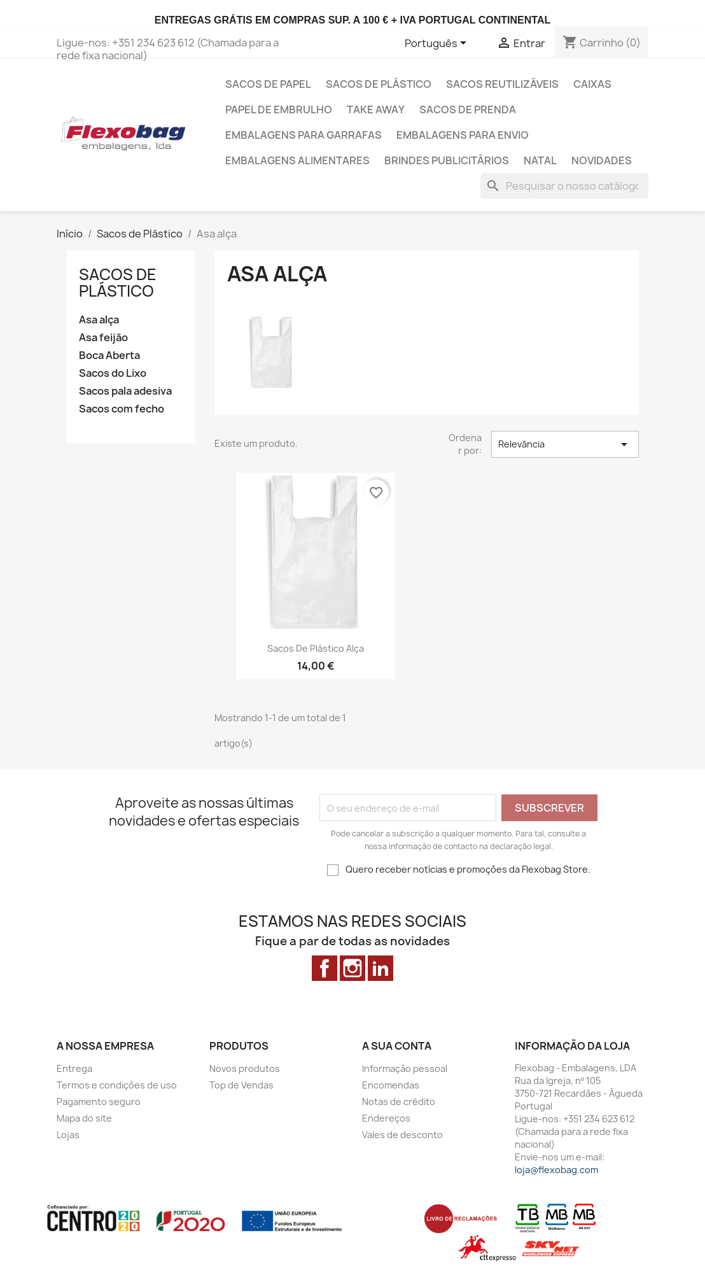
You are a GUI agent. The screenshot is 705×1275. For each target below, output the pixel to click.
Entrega (74, 1068)
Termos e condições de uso (117, 1085)
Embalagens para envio (462, 135)
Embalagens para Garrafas (303, 135)
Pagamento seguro (99, 1101)
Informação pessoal (404, 1068)
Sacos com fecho (121, 409)
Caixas (592, 84)
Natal (540, 160)
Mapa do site (84, 1118)
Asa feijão (103, 337)
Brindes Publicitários (446, 160)
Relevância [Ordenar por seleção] (565, 444)
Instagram (352, 968)
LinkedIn (380, 968)
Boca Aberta (109, 355)
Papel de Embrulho (278, 109)
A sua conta (396, 1046)
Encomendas (390, 1085)
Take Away (376, 109)
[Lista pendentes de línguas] (438, 44)
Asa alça (99, 320)
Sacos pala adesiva (125, 391)
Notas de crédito (398, 1101)
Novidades (601, 160)
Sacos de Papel (268, 84)
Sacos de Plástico (378, 84)
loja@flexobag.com (556, 1170)
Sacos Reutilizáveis (502, 84)
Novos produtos (244, 1068)
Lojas (68, 1135)
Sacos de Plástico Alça (315, 648)
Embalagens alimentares (297, 160)
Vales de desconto (402, 1135)
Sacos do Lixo (112, 373)
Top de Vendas (241, 1085)
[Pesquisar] (564, 186)
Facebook (324, 968)
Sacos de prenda (467, 109)
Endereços (386, 1118)
